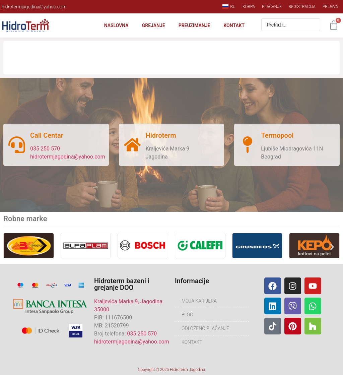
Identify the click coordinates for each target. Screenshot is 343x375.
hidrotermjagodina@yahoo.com (67, 156)
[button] (11, 247)
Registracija (302, 6)
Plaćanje (272, 6)
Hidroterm (161, 135)
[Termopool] (247, 144)
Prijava (330, 6)
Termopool (277, 135)
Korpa (249, 6)
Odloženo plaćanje (205, 328)
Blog (187, 314)
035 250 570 (45, 148)
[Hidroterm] (132, 144)
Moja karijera (199, 301)
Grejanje (153, 25)
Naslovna (116, 25)
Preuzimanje (194, 25)
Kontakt (234, 25)
